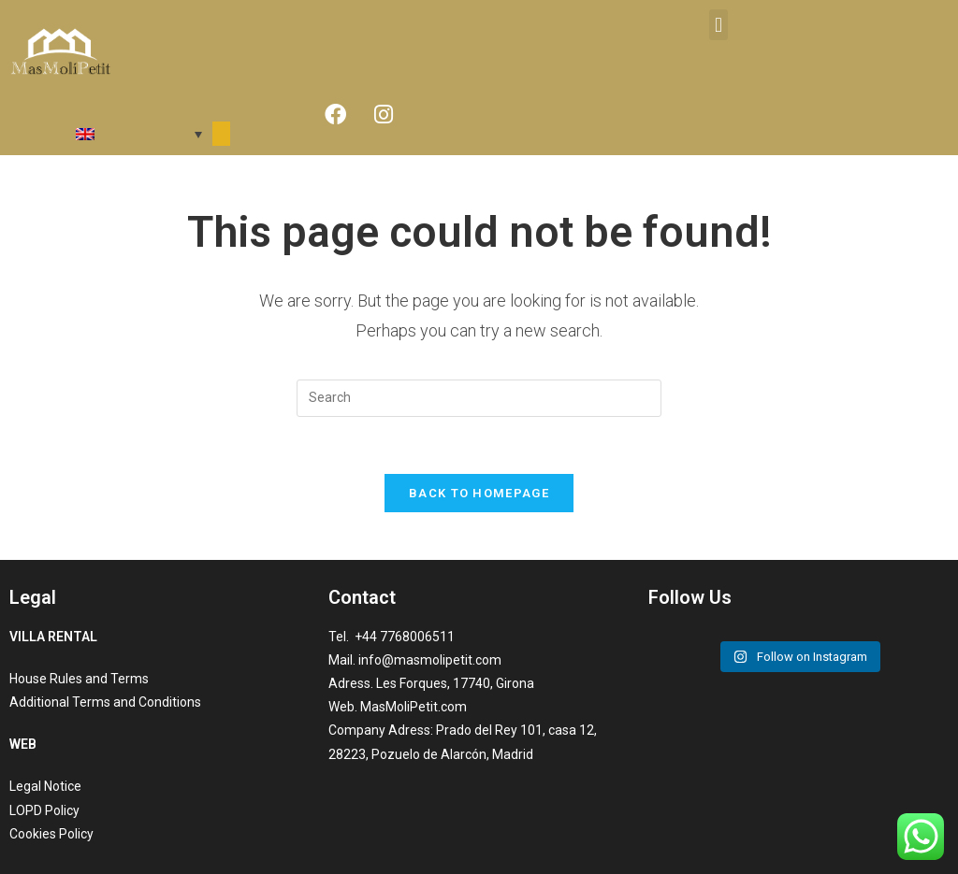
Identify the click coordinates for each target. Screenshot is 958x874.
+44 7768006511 (403, 636)
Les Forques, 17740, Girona (455, 683)
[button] (718, 24)
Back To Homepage (479, 493)
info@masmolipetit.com (429, 659)
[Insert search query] (479, 398)
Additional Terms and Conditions (105, 702)
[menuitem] (110, 134)
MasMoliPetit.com (413, 706)
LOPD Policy (44, 810)
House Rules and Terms (79, 678)
